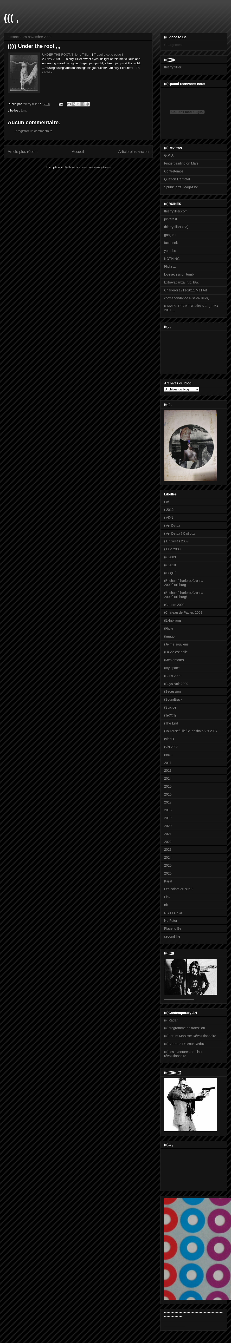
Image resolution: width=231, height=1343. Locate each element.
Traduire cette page (107, 54)
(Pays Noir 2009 (176, 684)
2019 (168, 818)
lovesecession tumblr (180, 274)
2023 (168, 849)
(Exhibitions (172, 620)
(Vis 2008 (171, 747)
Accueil (78, 152)
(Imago (169, 636)
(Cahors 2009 (174, 605)
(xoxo (168, 755)
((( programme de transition (184, 1028)
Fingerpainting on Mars (181, 163)
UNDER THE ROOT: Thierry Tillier (66, 54)
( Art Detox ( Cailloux (179, 533)
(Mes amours (174, 660)
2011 (168, 763)
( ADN (168, 518)
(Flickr (168, 628)
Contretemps (173, 171)
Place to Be (172, 928)
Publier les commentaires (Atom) (88, 167)
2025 (168, 865)
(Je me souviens (176, 644)
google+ (170, 235)
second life (172, 936)
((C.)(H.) (170, 573)
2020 (168, 826)
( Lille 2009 (172, 549)
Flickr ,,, (170, 266)
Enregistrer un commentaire (33, 131)
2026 (168, 873)
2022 (168, 842)
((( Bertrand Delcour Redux (184, 1044)
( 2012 (169, 510)
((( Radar (171, 1020)
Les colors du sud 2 (178, 889)
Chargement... (175, 45)
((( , (11, 18)
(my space (172, 668)
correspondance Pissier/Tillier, (186, 298)
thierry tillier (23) (176, 227)
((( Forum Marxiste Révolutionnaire (190, 1036)
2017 (168, 802)
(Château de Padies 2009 (183, 612)
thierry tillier (172, 67)
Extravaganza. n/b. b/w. (181, 282)
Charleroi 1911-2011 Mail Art (185, 290)
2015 (168, 786)
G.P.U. (169, 155)
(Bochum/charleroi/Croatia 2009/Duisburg (183, 583)
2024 (168, 857)
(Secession (172, 691)
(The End (171, 723)
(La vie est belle (176, 652)
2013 (168, 770)
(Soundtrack (173, 699)
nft (166, 905)
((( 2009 (170, 557)
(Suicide (170, 707)
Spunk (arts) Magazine (181, 187)
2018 (168, 810)
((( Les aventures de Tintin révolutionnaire (183, 1054)
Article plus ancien (133, 152)
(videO (169, 739)
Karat (168, 881)
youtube (170, 251)
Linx (24, 110)
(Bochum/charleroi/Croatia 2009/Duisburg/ (183, 595)
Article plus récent (23, 152)
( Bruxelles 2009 (176, 541)
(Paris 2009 (172, 676)
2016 (168, 794)
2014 (168, 778)
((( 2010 (170, 565)
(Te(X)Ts (170, 715)
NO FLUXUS (173, 913)
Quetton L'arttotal (177, 179)
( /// (166, 502)
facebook (171, 243)
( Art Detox (172, 525)
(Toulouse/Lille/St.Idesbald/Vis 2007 (191, 731)
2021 (168, 834)
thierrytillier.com (175, 211)
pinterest (170, 219)
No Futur (170, 920)
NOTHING (172, 259)
